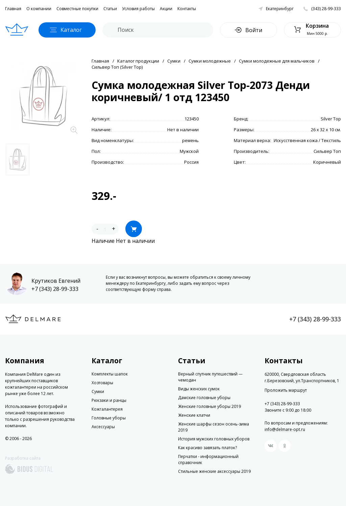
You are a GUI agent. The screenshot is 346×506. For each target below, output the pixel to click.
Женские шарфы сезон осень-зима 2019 (213, 427)
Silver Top (331, 119)
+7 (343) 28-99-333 (54, 289)
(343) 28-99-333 (326, 9)
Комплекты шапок (110, 374)
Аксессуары (103, 427)
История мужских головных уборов (213, 439)
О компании (38, 9)
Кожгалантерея (107, 409)
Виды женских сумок (199, 389)
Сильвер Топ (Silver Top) (117, 67)
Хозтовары (102, 383)
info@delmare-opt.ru (285, 429)
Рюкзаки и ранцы (109, 400)
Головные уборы (109, 418)
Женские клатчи (194, 415)
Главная (13, 9)
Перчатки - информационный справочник (208, 459)
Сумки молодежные (210, 61)
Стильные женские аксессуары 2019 (214, 471)
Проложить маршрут (286, 390)
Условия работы (138, 9)
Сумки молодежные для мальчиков (277, 61)
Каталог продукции (138, 61)
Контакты (186, 9)
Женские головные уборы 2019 (209, 406)
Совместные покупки (77, 9)
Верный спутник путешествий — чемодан (210, 377)
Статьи (110, 9)
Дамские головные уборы (204, 397)
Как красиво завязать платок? (207, 448)
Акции (166, 9)
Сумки (173, 61)
